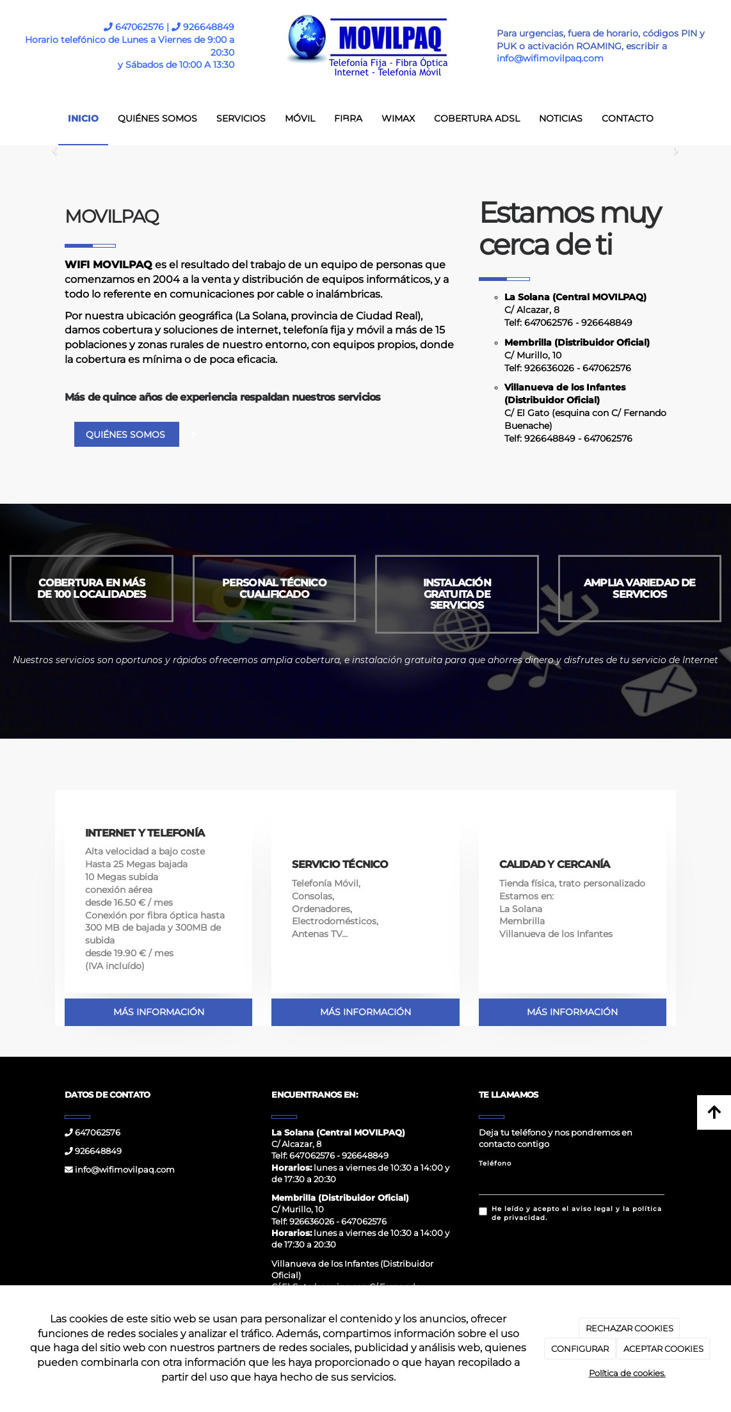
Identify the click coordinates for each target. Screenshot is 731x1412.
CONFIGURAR (580, 1349)
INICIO (83, 118)
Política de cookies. (627, 1373)
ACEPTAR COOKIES (663, 1349)
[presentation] (576, 1258)
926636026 (549, 368)
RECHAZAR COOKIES (629, 1328)
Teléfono (495, 1163)
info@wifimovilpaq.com (120, 1170)
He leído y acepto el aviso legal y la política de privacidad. (570, 1214)
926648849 (203, 27)
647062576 (548, 322)
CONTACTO (628, 118)
